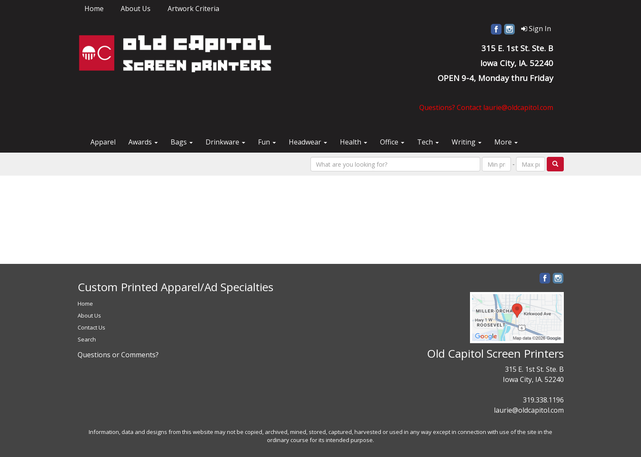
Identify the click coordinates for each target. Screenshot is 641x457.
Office (392, 142)
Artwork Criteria (193, 8)
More (506, 142)
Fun (267, 142)
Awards (143, 142)
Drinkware (225, 142)
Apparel (103, 142)
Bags (182, 142)
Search (87, 339)
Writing (466, 142)
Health (353, 142)
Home (94, 8)
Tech (428, 142)
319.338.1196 (543, 400)
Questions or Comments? (118, 354)
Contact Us (91, 327)
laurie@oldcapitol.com (529, 410)
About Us (136, 8)
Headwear (308, 142)
